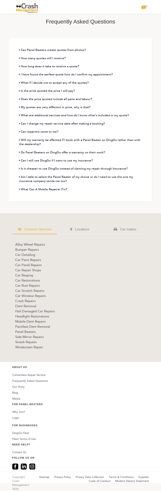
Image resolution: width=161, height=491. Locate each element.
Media (16, 398)
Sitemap (44, 477)
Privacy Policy (62, 477)
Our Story (18, 387)
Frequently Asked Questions (30, 381)
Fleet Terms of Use (24, 439)
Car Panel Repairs (28, 265)
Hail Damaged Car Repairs (35, 311)
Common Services (35, 229)
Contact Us (19, 452)
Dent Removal (25, 306)
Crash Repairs (25, 301)
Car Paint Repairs (28, 260)
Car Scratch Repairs (29, 291)
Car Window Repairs (30, 296)
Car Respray (24, 275)
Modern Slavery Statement (132, 481)
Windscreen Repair (29, 347)
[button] (144, 8)
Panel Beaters (25, 332)
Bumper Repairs (27, 250)
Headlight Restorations (32, 316)
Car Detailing (25, 255)
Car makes (124, 229)
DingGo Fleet (20, 433)
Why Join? (18, 412)
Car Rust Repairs (27, 285)
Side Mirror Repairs (29, 337)
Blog (15, 392)
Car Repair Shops (28, 270)
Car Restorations (27, 280)
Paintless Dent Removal (32, 327)
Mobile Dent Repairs (30, 321)
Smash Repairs (26, 342)
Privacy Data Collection (90, 477)
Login (15, 418)
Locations (80, 229)
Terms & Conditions (121, 477)
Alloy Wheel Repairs (30, 244)
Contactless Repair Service (29, 375)
